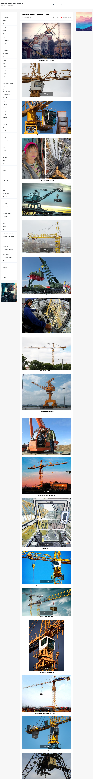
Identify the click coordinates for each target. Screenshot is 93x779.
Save (48, 56)
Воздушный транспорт (26, 17)
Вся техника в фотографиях (12, 4)
